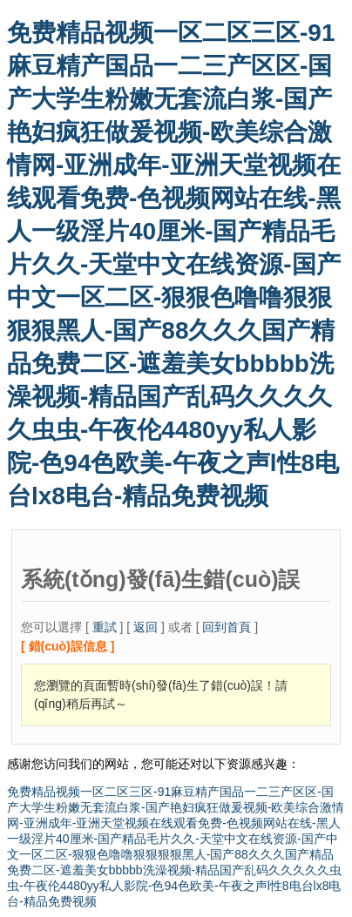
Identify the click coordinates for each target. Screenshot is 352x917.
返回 (145, 627)
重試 (104, 627)
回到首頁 (226, 627)
